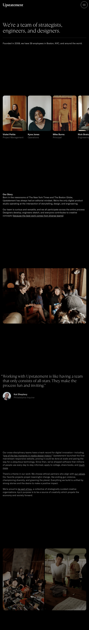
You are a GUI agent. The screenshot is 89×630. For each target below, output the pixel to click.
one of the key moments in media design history (27, 457)
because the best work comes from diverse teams (38, 216)
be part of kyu (25, 491)
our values (80, 476)
